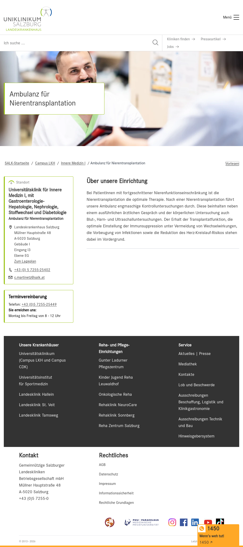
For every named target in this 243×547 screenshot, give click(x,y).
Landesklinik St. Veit (37, 404)
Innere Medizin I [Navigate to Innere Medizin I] (73, 163)
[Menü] (231, 17)
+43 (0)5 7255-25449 (39, 304)
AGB (102, 465)
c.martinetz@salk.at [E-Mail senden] (29, 277)
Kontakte (186, 374)
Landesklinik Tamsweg (38, 415)
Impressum (107, 484)
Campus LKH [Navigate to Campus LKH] (45, 163)
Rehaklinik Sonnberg (117, 415)
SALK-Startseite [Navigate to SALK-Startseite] (17, 163)
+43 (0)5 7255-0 (34, 498)
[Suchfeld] (81, 43)
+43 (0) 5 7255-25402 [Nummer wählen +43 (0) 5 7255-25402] (32, 270)
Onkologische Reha (115, 394)
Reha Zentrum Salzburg (119, 425)
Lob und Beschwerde (196, 384)
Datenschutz (108, 474)
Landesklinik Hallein (36, 394)
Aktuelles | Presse (194, 353)
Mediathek (187, 364)
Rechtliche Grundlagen (116, 503)
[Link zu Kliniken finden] (181, 39)
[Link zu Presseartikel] (213, 39)
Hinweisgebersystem (196, 436)
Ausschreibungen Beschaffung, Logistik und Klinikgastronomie (200, 402)
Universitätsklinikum (37, 353)
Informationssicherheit (116, 493)
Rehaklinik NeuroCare (118, 404)
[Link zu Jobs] (173, 47)
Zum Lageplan (25, 261)
